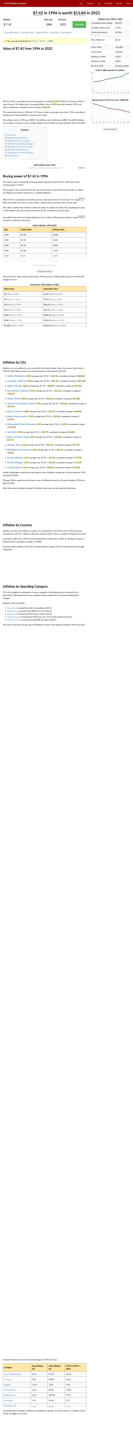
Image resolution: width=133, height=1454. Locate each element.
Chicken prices (13, 741)
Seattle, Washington (16, 501)
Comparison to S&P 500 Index (20, 152)
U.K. (99, 3)
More (128, 3)
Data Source (12, 155)
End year (62, 19)
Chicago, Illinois (14, 592)
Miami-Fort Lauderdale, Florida (20, 528)
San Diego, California (16, 506)
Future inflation (66, 32)
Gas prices (11, 733)
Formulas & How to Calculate (19, 146)
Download (81, 168)
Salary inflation (54, 32)
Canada (90, 3)
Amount (6, 19)
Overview (11, 135)
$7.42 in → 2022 (11, 32)
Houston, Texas (14, 570)
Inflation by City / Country (18, 141)
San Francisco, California (18, 515)
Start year (48, 19)
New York (11, 557)
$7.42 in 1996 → (42, 41)
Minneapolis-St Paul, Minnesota (21, 549)
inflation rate (42, 32)
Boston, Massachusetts (17, 541)
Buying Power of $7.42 (17, 138)
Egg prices (11, 739)
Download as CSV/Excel (45, 396)
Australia (108, 3)
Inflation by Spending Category (20, 143)
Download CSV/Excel (110, 129)
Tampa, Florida (13, 523)
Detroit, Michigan (15, 587)
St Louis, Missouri (15, 582)
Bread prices (12, 736)
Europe (119, 3)
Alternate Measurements (18, 149)
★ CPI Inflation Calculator (15, 3)
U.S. (81, 3)
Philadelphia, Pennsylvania (18, 574)
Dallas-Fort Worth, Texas (18, 562)
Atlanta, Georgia (14, 511)
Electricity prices (14, 744)
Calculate (79, 24)
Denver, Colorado (15, 536)
